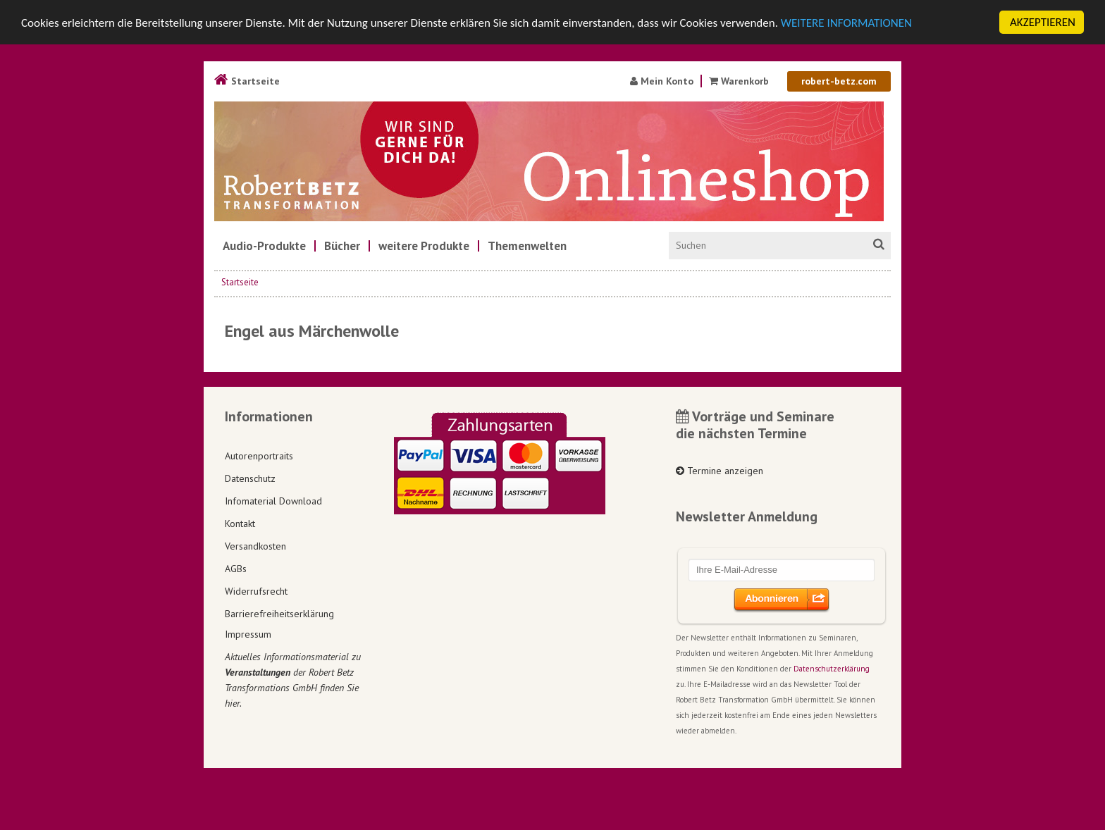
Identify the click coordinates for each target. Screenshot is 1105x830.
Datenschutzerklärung (832, 669)
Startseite (247, 81)
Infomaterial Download (273, 500)
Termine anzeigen (719, 470)
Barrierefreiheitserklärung (279, 613)
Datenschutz (250, 477)
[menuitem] (264, 246)
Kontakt (240, 522)
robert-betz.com (839, 81)
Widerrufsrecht (256, 590)
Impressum (248, 634)
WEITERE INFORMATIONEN (846, 22)
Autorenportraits (259, 455)
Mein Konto (661, 81)
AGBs (236, 568)
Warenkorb (739, 81)
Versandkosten (255, 545)
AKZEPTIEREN (1042, 22)
